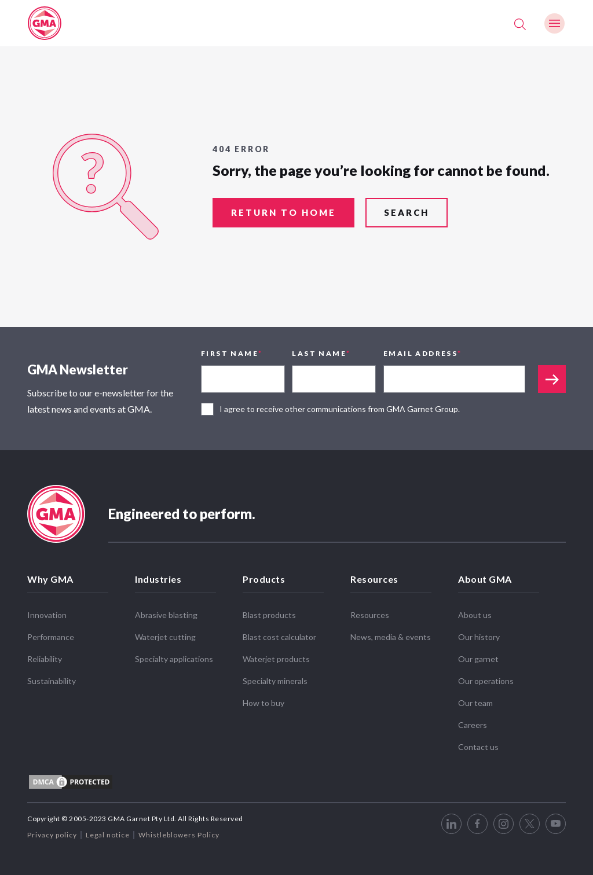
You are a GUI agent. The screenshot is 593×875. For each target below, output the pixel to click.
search (406, 213)
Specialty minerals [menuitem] (275, 681)
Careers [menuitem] (472, 725)
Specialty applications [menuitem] (174, 659)
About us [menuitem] (475, 615)
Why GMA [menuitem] (50, 578)
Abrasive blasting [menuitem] (166, 615)
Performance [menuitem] (50, 637)
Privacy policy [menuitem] (52, 834)
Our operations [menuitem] (486, 681)
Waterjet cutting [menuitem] (165, 637)
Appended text (552, 379)
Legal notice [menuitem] (108, 834)
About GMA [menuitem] (485, 578)
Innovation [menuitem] (47, 615)
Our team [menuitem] (475, 703)
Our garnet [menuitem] (478, 659)
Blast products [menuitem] (269, 615)
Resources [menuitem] (374, 578)
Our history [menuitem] (479, 637)
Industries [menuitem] (158, 578)
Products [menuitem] (264, 578)
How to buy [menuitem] (263, 703)
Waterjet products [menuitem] (276, 659)
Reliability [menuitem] (44, 659)
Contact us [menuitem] (478, 747)
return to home (283, 213)
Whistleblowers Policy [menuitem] (178, 834)
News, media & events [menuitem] (390, 637)
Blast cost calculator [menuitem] (279, 637)
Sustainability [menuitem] (51, 681)
